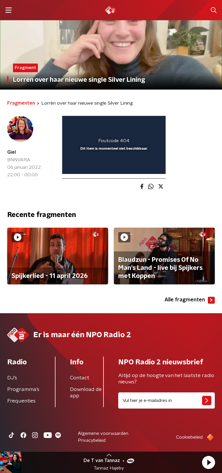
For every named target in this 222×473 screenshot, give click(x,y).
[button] (208, 462)
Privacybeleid (92, 440)
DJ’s (12, 378)
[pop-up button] (134, 123)
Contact (79, 378)
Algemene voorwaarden (103, 433)
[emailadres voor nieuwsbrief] (166, 400)
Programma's (23, 389)
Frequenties (21, 401)
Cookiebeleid (189, 437)
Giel (11, 152)
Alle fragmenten (189, 300)
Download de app (86, 392)
